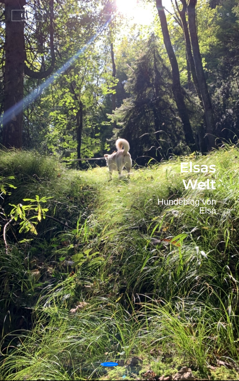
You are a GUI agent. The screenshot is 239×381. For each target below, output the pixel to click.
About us (75, 14)
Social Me (110, 14)
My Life (92, 14)
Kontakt (129, 14)
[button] (107, 364)
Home (58, 14)
